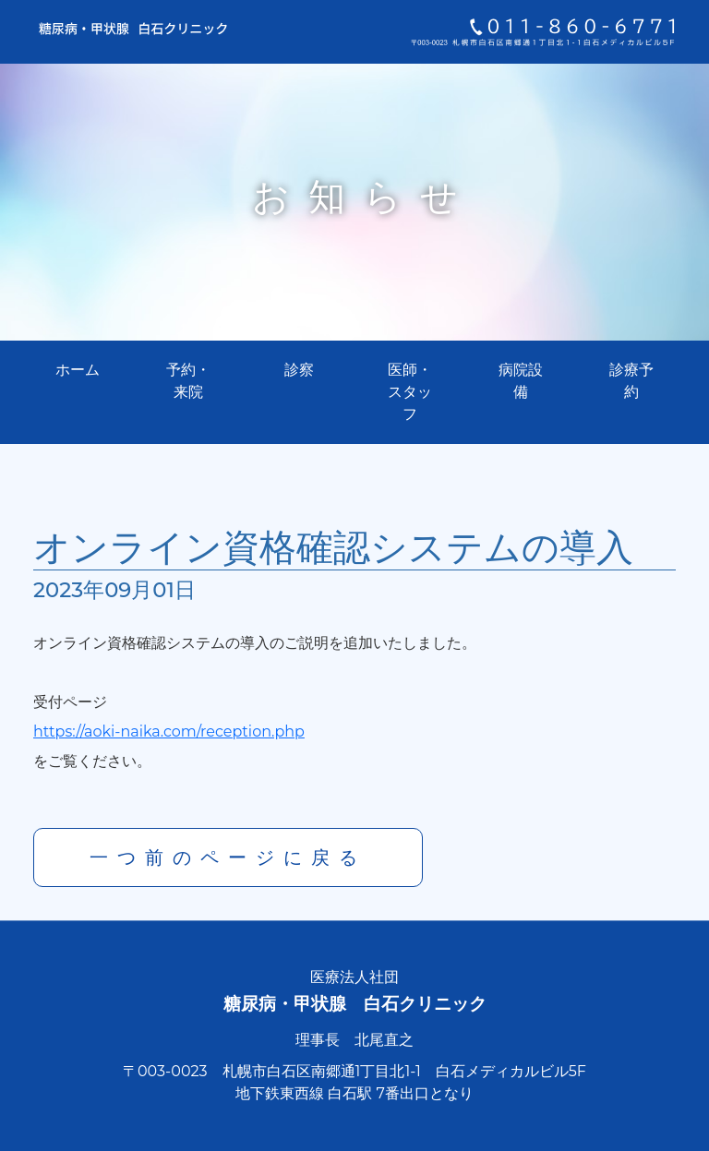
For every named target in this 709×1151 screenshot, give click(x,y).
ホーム (77, 369)
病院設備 (521, 381)
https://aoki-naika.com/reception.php (169, 731)
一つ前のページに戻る (228, 857)
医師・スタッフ (410, 392)
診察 (299, 369)
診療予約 (631, 381)
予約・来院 (188, 381)
